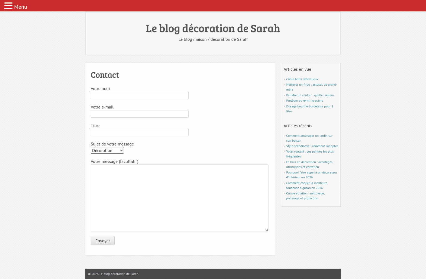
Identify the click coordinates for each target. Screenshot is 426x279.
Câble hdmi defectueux (302, 79)
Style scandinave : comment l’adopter (312, 146)
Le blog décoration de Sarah (213, 27)
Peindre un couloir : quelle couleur (310, 95)
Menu (20, 6)
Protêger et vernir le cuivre (304, 100)
